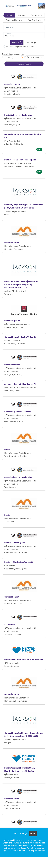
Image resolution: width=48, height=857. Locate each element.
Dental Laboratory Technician (18, 115)
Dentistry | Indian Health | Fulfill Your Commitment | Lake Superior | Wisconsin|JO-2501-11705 (21, 284)
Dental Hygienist (12, 84)
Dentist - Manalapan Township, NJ (20, 159)
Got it (32, 833)
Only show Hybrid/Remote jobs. (20, 46)
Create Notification (35, 57)
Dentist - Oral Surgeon (14, 542)
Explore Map (36, 15)
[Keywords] (24, 27)
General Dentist (11, 242)
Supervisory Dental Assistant (17, 411)
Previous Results (24, 64)
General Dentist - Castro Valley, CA (20, 337)
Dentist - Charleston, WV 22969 (18, 562)
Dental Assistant (12, 364)
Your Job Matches (14, 20)
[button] (32, 42)
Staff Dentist (10, 624)
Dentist (7, 449)
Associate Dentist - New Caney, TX (20, 384)
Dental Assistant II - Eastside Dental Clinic (23, 659)
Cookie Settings (20, 833)
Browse (21, 15)
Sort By (7, 57)
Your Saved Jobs (34, 20)
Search (9, 15)
